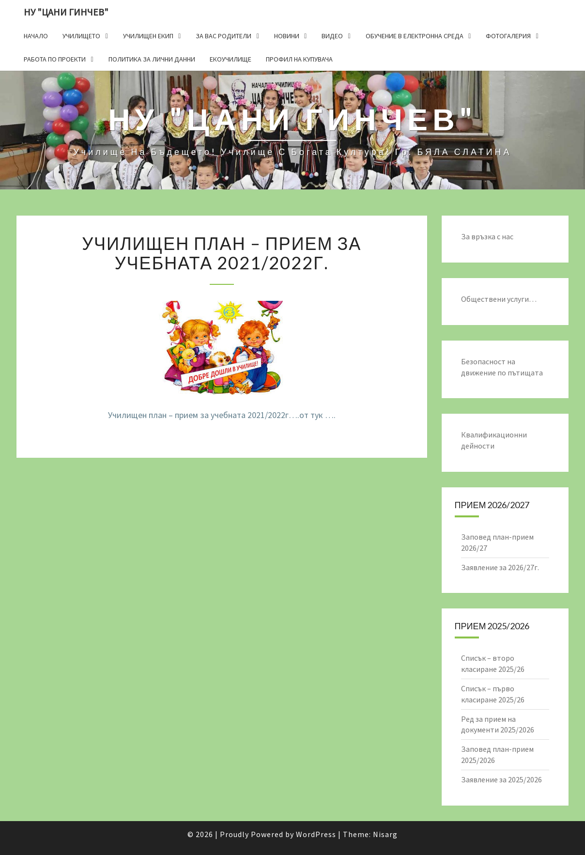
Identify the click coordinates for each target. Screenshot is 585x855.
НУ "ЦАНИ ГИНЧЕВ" (66, 12)
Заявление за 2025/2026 (501, 779)
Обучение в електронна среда (414, 35)
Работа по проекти (55, 59)
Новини (286, 35)
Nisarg (385, 834)
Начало (36, 35)
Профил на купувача (299, 59)
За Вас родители (223, 35)
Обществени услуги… (499, 299)
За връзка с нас (487, 236)
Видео (332, 35)
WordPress (316, 834)
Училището (81, 35)
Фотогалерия (508, 35)
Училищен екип (148, 35)
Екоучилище (230, 59)
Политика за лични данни (151, 59)
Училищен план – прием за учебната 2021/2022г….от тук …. (222, 414)
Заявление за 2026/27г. (500, 567)
